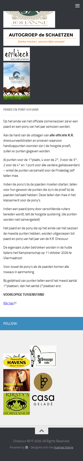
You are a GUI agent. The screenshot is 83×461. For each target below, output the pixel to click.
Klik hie (8, 303)
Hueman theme (63, 447)
